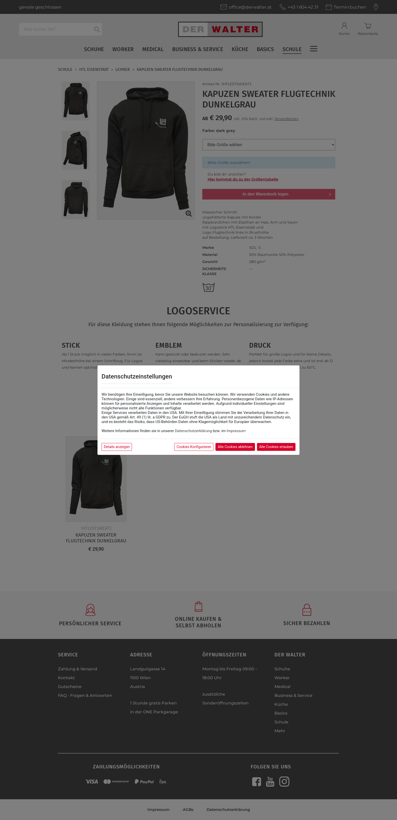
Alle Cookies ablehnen (235, 447)
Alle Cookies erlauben (276, 447)
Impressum (236, 431)
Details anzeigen (117, 447)
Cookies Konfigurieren (193, 447)
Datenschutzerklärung (193, 431)
